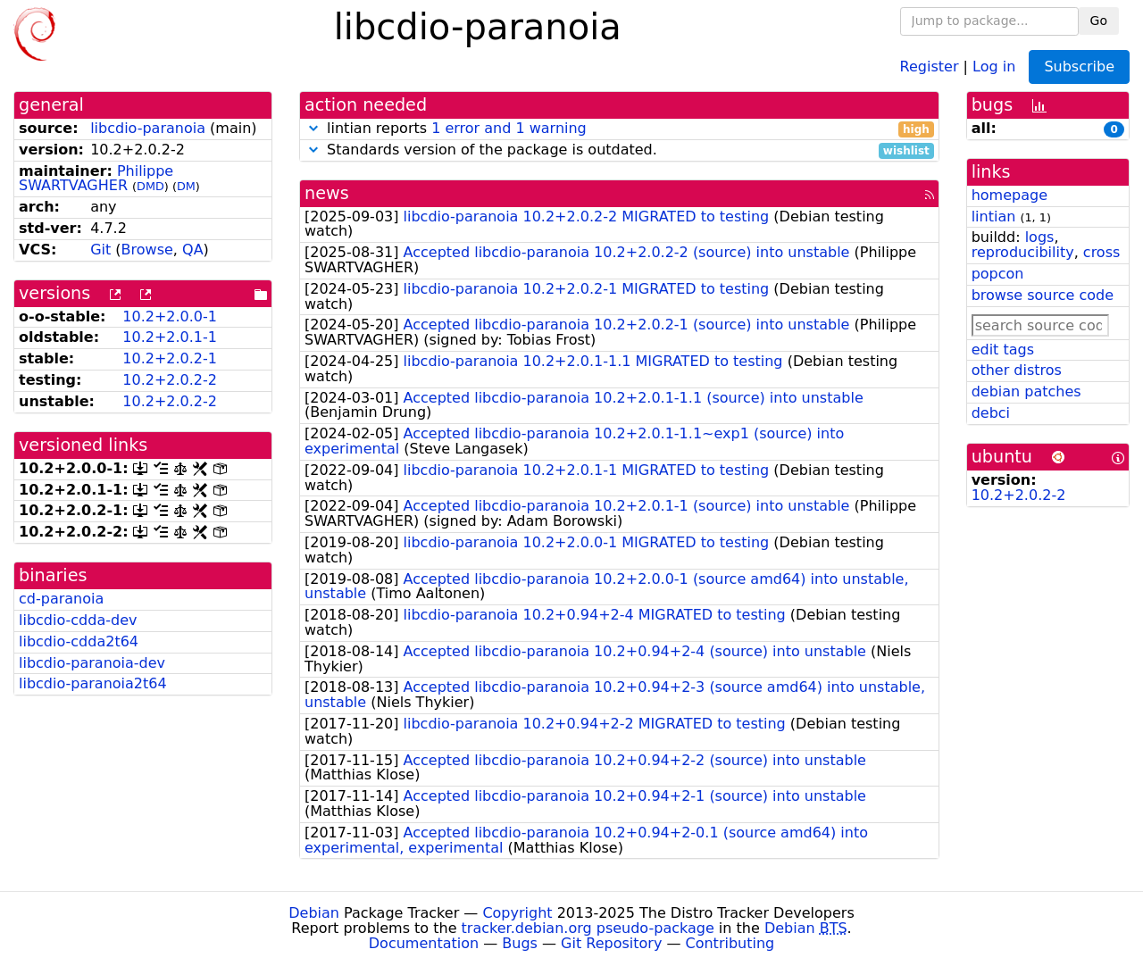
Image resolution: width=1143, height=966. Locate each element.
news (327, 193)
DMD (150, 186)
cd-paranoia (61, 598)
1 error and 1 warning (509, 128)
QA (193, 249)
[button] (313, 128)
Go (1098, 20)
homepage (1009, 195)
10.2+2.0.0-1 (169, 316)
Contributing (730, 943)
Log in (993, 65)
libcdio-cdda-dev (78, 620)
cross (1101, 252)
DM (186, 186)
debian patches (1026, 391)
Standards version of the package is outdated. (619, 150)
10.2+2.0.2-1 (169, 358)
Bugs (520, 943)
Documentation (424, 943)
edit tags (1003, 349)
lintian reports (619, 129)
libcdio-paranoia (147, 128)
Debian (313, 912)
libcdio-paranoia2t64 (93, 683)
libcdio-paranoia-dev (92, 662)
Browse (147, 249)
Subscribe (1079, 66)
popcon (998, 273)
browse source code (1043, 295)
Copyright (517, 912)
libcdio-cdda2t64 (78, 641)
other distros (1017, 370)
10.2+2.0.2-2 (169, 379)
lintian (994, 216)
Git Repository (611, 943)
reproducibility (1023, 252)
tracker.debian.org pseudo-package (588, 928)
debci (991, 412)
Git (100, 249)
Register (929, 65)
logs (1040, 237)
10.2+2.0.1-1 (169, 337)
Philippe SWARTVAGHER (96, 178)
